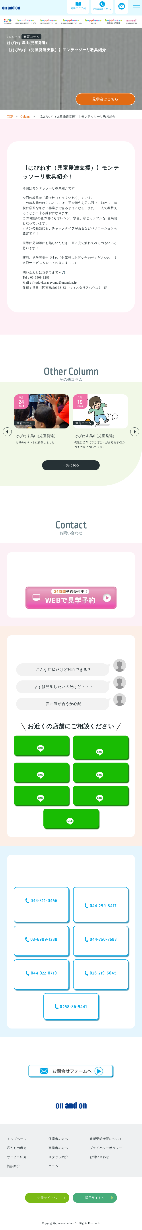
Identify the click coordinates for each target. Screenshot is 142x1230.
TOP (12, 116)
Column (28, 116)
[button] (7, 431)
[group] (41, 419)
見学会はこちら (105, 99)
